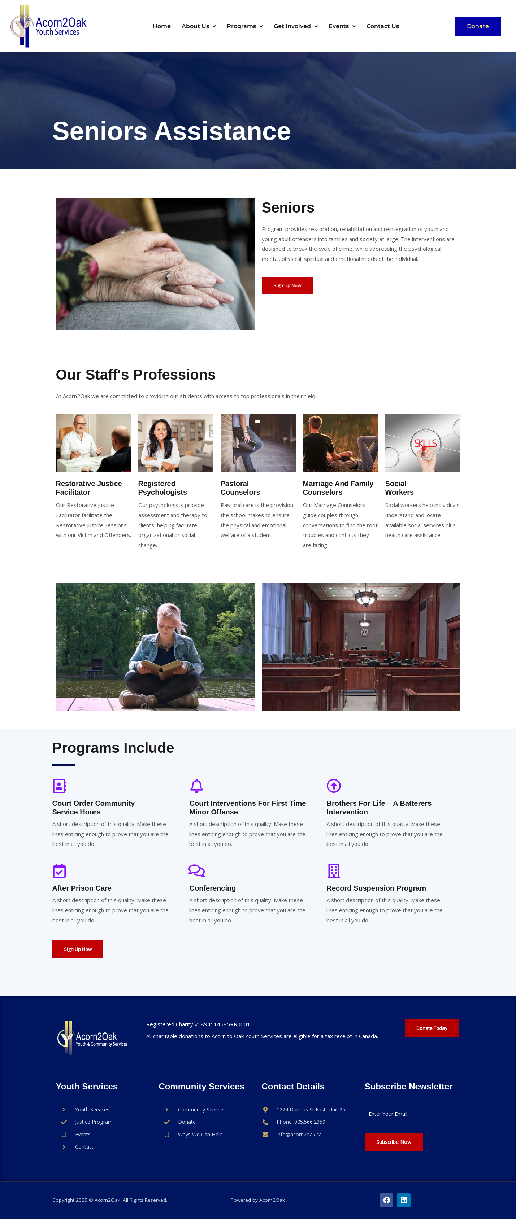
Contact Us (383, 26)
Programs (245, 26)
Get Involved (296, 26)
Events (342, 26)
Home (162, 26)
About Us (199, 26)
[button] (198, 26)
